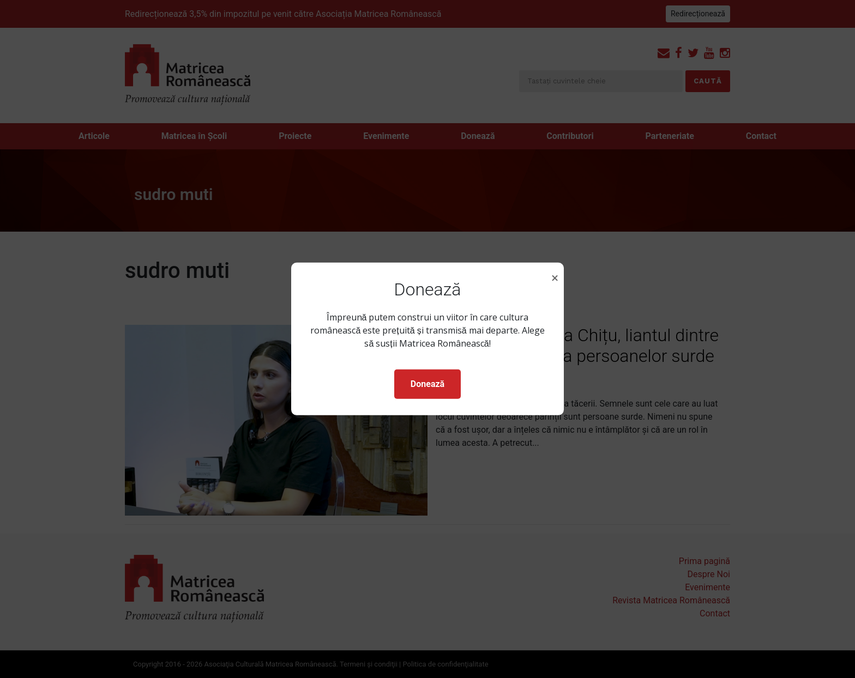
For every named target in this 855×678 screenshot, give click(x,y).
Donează (427, 384)
